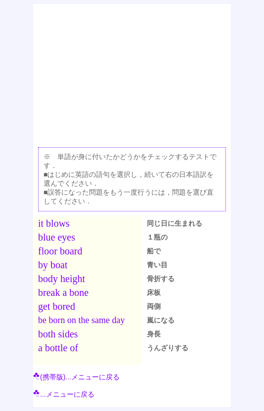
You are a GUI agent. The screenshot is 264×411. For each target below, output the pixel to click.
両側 (154, 306)
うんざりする (167, 348)
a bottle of (58, 347)
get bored (56, 306)
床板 (154, 292)
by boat (52, 264)
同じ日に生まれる (174, 223)
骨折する (161, 279)
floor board (60, 251)
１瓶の (157, 237)
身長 (154, 334)
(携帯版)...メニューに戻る (76, 377)
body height (61, 278)
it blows (54, 223)
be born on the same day (81, 320)
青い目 (157, 265)
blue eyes (56, 237)
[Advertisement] (132, 73)
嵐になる (161, 320)
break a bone (63, 292)
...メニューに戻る (63, 394)
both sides (58, 334)
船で (154, 251)
